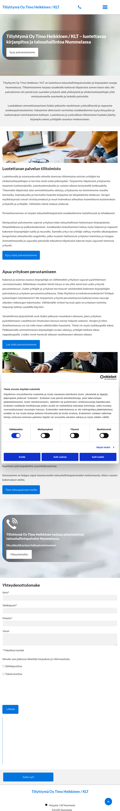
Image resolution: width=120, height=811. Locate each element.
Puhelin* (7, 618)
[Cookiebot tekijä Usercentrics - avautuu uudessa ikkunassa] (102, 377)
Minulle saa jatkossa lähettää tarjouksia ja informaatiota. (36, 659)
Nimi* (6, 592)
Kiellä (22, 456)
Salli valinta (60, 456)
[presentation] (16, 690)
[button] (105, 7)
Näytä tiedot (103, 447)
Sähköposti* (10, 605)
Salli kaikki (98, 456)
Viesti (6, 631)
